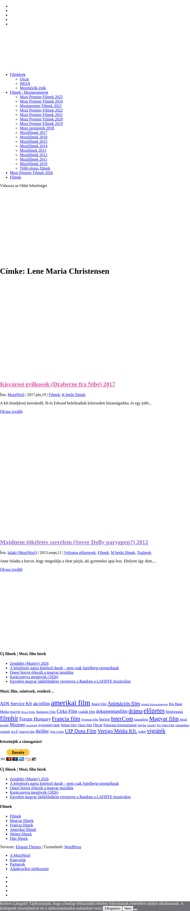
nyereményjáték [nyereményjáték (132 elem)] (49, 725)
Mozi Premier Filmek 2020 (41, 119)
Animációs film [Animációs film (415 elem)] (123, 703)
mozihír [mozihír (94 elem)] (4, 725)
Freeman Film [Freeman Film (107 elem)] (89, 719)
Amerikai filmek (23, 829)
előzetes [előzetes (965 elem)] (154, 710)
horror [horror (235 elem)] (104, 719)
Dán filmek (19, 838)
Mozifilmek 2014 (34, 146)
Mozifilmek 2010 (34, 164)
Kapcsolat (18, 860)
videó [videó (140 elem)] (142, 731)
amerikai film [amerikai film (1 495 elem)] (70, 703)
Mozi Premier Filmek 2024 (41, 101)
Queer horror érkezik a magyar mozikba (41, 672)
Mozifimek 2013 (33, 150)
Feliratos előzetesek (80, 552)
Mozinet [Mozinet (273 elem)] (17, 724)
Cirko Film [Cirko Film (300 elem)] (67, 711)
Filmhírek (17, 74)
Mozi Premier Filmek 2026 (31, 173)
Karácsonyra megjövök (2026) (34, 677)
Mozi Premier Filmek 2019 (41, 123)
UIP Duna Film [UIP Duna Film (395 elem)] (80, 731)
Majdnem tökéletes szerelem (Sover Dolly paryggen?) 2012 (74, 542)
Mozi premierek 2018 (37, 128)
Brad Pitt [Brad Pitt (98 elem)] (15, 712)
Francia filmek (21, 825)
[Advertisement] (95, 226)
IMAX (25, 83)
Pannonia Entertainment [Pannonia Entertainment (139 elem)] (120, 725)
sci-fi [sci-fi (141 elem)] (14, 731)
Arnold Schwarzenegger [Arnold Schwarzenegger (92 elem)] (154, 704)
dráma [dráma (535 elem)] (136, 711)
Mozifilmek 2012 (34, 155)
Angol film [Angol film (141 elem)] (99, 704)
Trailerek (144, 552)
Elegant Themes (28, 847)
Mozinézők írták (33, 88)
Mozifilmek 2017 (34, 132)
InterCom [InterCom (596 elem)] (122, 718)
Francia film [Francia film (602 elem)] (66, 718)
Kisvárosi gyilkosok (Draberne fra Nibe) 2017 (57, 384)
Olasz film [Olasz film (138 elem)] (85, 725)
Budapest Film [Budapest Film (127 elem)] (46, 712)
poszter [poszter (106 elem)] (151, 725)
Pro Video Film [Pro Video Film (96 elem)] (165, 725)
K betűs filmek (73, 395)
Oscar (24, 79)
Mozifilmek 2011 (33, 159)
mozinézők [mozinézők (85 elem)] (32, 725)
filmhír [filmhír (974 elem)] (9, 718)
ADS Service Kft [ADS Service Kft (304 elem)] (16, 703)
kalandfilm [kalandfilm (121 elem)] (141, 719)
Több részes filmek (35, 168)
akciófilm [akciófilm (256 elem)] (41, 703)
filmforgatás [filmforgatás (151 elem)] (174, 712)
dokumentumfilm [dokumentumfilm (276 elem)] (111, 711)
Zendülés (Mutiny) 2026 (29, 663)
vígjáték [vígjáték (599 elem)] (156, 731)
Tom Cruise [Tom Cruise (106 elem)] (57, 731)
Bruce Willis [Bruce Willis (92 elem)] (28, 711)
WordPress (72, 847)
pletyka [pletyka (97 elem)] (142, 725)
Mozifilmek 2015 (34, 141)
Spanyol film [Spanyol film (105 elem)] (27, 731)
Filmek (15, 177)
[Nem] (135, 909)
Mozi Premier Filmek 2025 (41, 97)
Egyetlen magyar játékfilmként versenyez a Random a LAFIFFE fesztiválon (70, 681)
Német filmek (21, 834)
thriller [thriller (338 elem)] (42, 731)
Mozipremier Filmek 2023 (41, 106)
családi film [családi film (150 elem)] (86, 712)
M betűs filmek (123, 552)
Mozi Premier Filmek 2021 (41, 115)
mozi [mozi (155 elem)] (183, 719)
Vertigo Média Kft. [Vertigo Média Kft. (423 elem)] (117, 731)
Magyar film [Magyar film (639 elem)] (164, 718)
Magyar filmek (22, 821)
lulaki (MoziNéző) (22, 552)
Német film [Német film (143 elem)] (69, 725)
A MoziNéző (20, 855)
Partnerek (17, 864)
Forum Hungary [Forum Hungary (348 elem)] (35, 719)
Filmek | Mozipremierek (29, 92)
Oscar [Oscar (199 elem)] (97, 725)
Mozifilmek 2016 (34, 137)
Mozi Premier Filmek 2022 (41, 110)
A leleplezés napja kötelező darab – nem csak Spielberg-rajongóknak (64, 668)
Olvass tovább (11, 411)
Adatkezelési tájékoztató (29, 869)
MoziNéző (16, 395)
